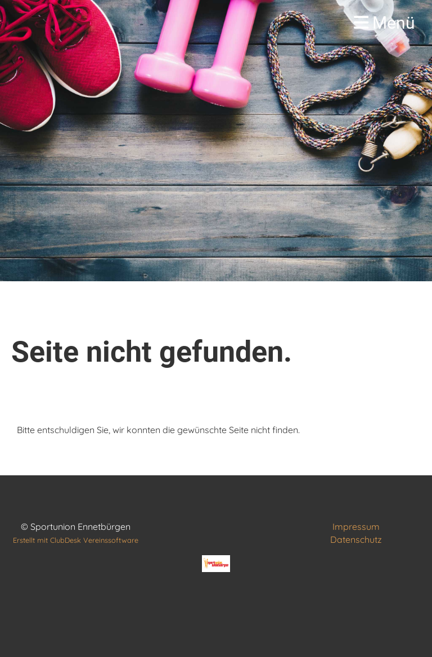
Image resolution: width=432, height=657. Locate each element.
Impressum (356, 526)
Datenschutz (356, 539)
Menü (384, 23)
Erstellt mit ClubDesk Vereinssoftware (75, 540)
